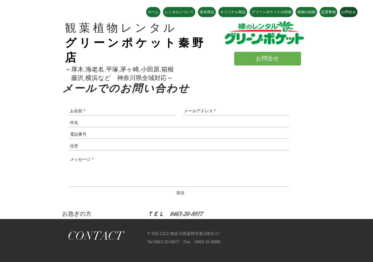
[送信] (180, 193)
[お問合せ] (267, 59)
